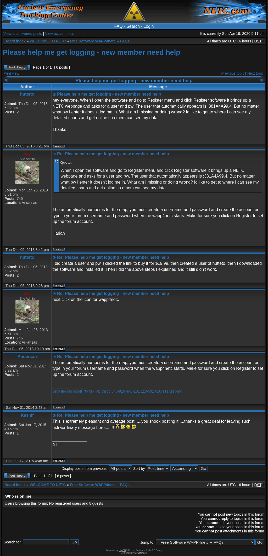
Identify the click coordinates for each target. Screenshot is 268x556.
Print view (11, 73)
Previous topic (232, 73)
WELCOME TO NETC (48, 41)
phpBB (122, 550)
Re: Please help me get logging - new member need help (113, 154)
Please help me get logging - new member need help (91, 52)
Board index (15, 41)
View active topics (59, 33)
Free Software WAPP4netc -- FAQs (100, 41)
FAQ (118, 26)
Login (148, 26)
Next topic (255, 73)
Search (133, 26)
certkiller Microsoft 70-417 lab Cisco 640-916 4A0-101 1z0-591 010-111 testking (117, 391)
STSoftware (141, 553)
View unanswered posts (22, 33)
